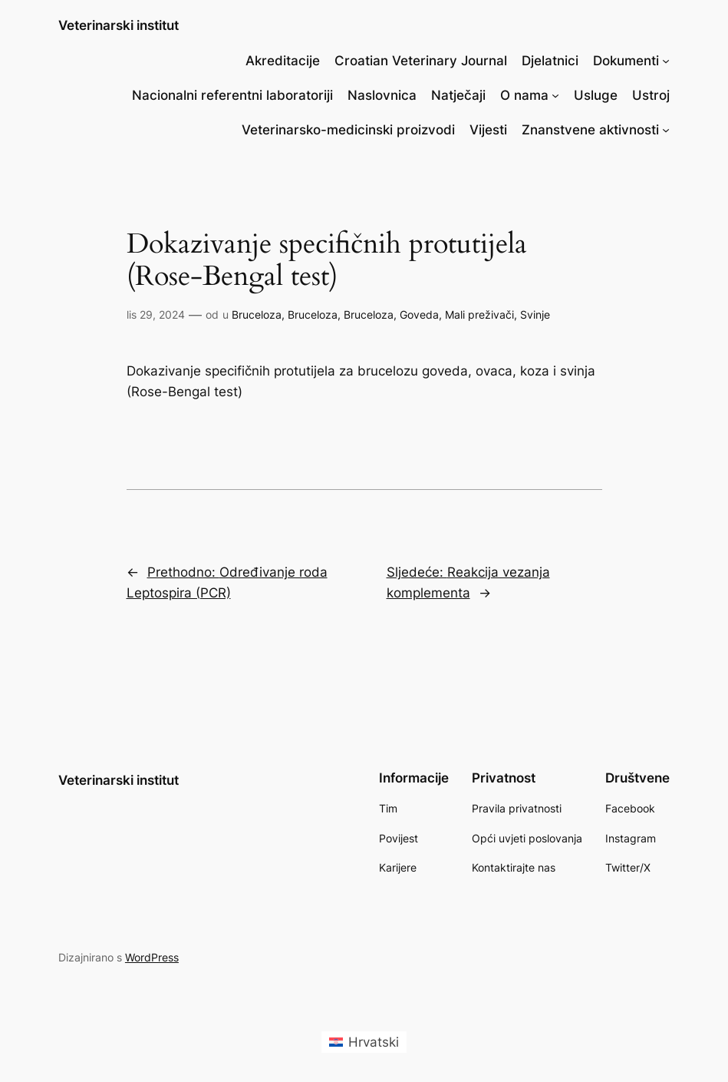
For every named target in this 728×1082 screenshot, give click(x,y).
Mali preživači (479, 314)
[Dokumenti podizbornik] (666, 61)
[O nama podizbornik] (555, 95)
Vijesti (488, 129)
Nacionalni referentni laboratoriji (232, 95)
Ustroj (651, 95)
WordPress (152, 957)
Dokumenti (626, 60)
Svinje (535, 314)
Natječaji (458, 95)
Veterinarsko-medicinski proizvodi (348, 129)
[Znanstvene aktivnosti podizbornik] (666, 130)
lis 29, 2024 (156, 314)
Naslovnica (382, 95)
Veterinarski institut (118, 25)
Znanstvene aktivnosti (590, 129)
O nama (524, 95)
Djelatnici (550, 60)
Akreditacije (282, 60)
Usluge (596, 95)
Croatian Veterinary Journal (420, 60)
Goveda (419, 314)
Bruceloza (257, 314)
